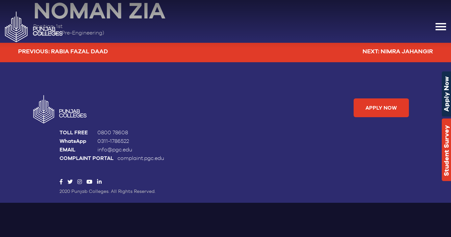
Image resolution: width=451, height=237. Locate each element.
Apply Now (446, 94)
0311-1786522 (113, 141)
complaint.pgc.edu (140, 158)
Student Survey (446, 150)
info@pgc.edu (114, 149)
